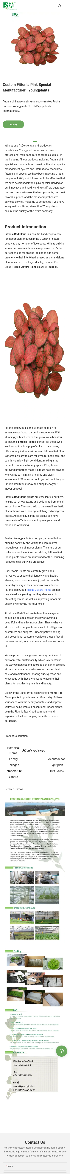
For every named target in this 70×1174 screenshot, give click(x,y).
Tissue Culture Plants (39, 589)
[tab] (35, 140)
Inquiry (13, 124)
